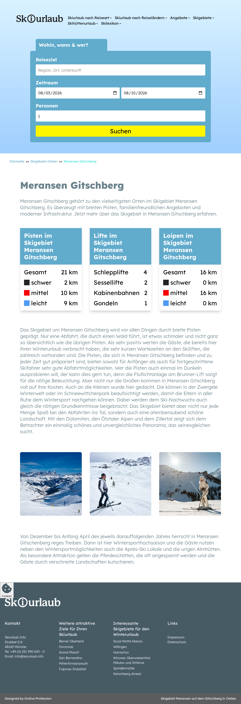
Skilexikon (110, 23)
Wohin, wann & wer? (63, 45)
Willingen (120, 647)
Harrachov (121, 652)
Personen (47, 106)
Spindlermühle (123, 668)
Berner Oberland (71, 641)
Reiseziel (46, 60)
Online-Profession (38, 698)
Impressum (176, 637)
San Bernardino (70, 658)
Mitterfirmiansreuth (73, 663)
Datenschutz (177, 642)
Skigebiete (202, 17)
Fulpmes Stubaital (72, 669)
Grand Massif (69, 652)
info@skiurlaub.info (29, 656)
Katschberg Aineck (127, 674)
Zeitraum (47, 83)
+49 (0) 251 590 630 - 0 (27, 652)
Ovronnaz (66, 647)
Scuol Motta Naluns (127, 641)
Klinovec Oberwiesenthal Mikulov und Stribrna (131, 660)
